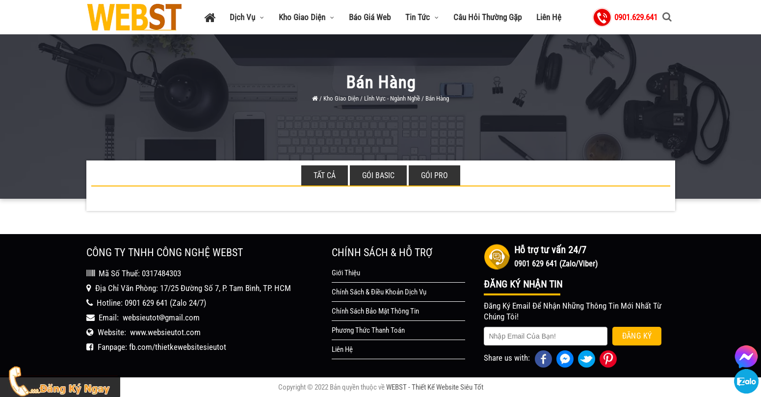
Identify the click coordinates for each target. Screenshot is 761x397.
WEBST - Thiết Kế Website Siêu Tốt (434, 387)
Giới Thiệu (346, 272)
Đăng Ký (637, 336)
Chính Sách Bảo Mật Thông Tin (375, 311)
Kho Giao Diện (306, 17)
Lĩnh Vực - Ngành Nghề (392, 98)
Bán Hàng (437, 98)
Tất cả (325, 175)
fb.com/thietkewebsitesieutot (177, 347)
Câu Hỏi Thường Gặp (487, 17)
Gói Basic (378, 175)
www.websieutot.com (165, 332)
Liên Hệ (548, 17)
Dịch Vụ (247, 17)
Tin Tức (422, 17)
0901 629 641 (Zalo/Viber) (556, 263)
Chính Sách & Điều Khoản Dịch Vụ (379, 292)
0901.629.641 (635, 17)
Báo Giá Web (370, 17)
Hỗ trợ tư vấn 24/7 (550, 250)
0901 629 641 (146, 303)
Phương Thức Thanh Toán (368, 330)
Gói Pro (434, 175)
